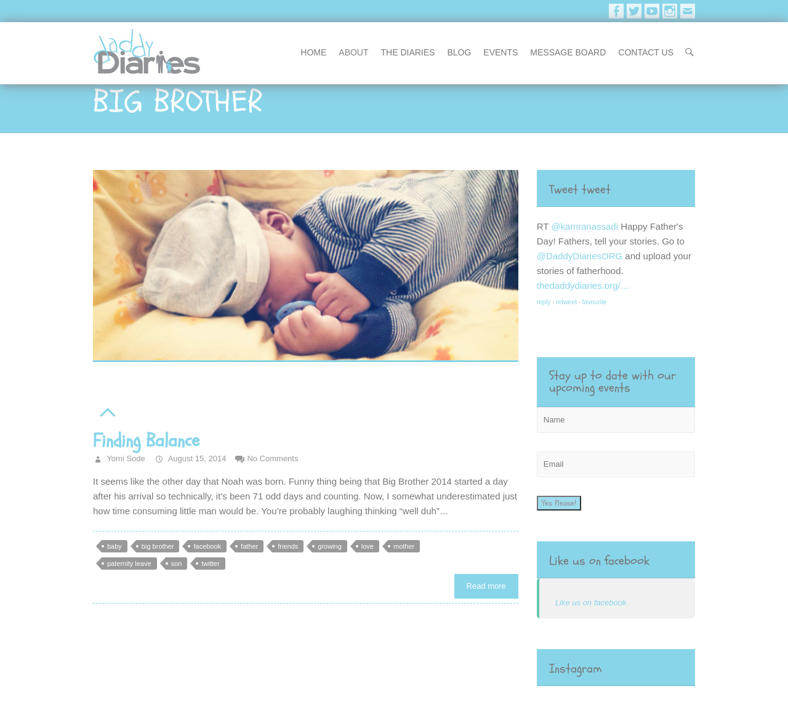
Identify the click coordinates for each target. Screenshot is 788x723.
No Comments (272, 458)
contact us (645, 52)
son (176, 563)
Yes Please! (559, 503)
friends (288, 546)
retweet (566, 302)
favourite (594, 302)
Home (313, 52)
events (500, 52)
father (249, 546)
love (367, 546)
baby (114, 546)
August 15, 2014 (196, 458)
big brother (158, 546)
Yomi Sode (125, 458)
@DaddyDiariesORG (579, 256)
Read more (486, 586)
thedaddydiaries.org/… (583, 285)
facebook (207, 546)
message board (568, 52)
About (353, 52)
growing (330, 546)
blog (459, 52)
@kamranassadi (584, 226)
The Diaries (408, 52)
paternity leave (129, 563)
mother (403, 546)
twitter (210, 563)
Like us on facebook (599, 560)
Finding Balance (146, 440)
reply (544, 302)
